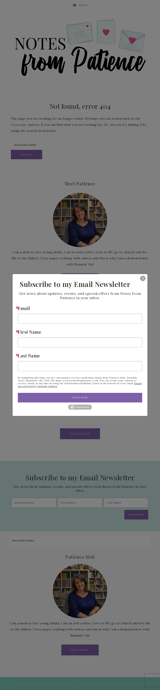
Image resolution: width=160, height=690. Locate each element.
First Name (29, 332)
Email (24, 308)
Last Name (29, 355)
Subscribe (80, 397)
